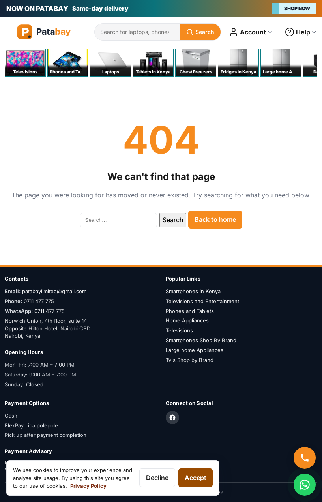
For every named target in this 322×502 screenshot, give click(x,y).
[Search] (200, 32)
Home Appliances (187, 320)
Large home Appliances (194, 350)
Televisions (179, 330)
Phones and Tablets (190, 311)
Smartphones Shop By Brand (201, 340)
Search (173, 220)
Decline (157, 477)
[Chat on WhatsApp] (305, 485)
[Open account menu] (251, 32)
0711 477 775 (39, 301)
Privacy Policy (88, 486)
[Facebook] (172, 417)
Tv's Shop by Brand (189, 360)
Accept (195, 477)
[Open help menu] (301, 32)
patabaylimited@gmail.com (54, 291)
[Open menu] (6, 32)
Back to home (215, 219)
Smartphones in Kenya (193, 291)
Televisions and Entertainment (202, 301)
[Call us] (305, 458)
